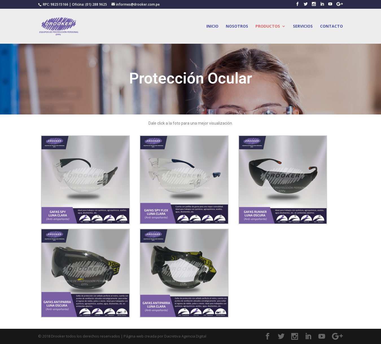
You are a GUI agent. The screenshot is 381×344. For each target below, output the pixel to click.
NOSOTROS (237, 26)
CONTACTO (331, 26)
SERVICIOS (303, 26)
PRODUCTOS (267, 26)
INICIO (212, 26)
